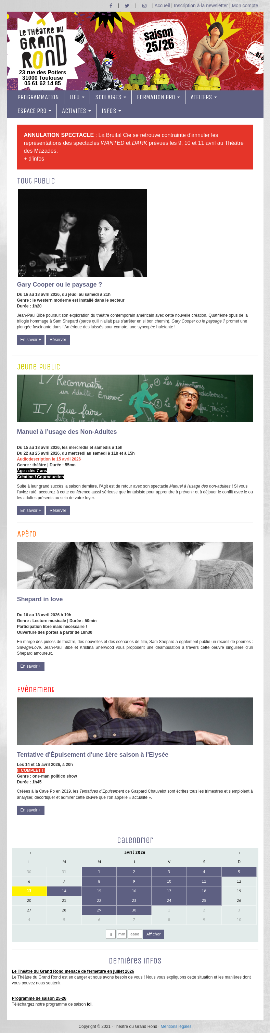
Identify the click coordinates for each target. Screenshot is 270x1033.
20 (29, 900)
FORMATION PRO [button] (158, 97)
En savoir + (31, 339)
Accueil (162, 5)
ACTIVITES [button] (76, 111)
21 (64, 900)
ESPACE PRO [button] (34, 111)
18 (204, 891)
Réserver (58, 339)
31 (64, 871)
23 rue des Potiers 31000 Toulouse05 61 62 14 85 (42, 52)
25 (204, 900)
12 (239, 881)
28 (64, 910)
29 (99, 910)
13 (29, 891)
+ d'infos (34, 159)
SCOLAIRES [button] (110, 97)
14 (64, 891)
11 (204, 881)
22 (99, 900)
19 (239, 891)
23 (134, 900)
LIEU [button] (77, 97)
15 (99, 891)
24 (169, 900)
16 (134, 891)
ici (89, 1004)
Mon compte (245, 5)
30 (29, 871)
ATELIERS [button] (204, 97)
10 (169, 881)
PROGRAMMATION (38, 97)
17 (169, 891)
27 (29, 910)
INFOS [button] (111, 111)
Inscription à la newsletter (201, 5)
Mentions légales (176, 1026)
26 (239, 900)
